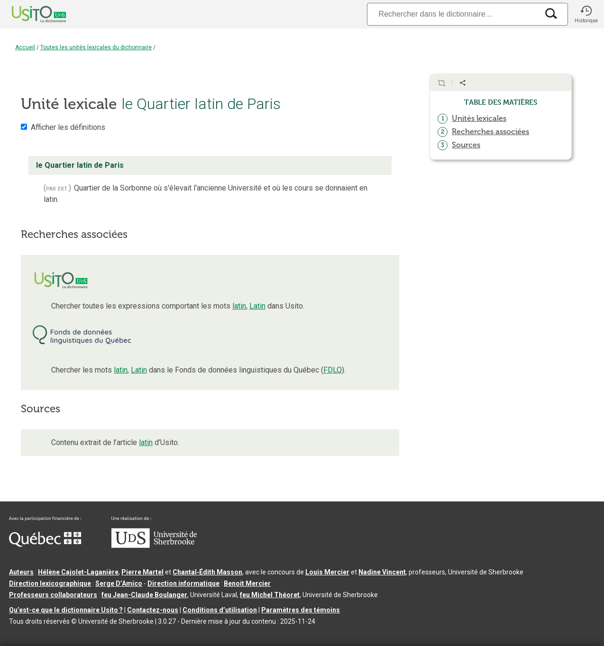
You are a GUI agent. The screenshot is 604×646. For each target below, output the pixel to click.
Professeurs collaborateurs (53, 595)
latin (239, 305)
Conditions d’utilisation (220, 610)
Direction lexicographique (50, 583)
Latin (257, 305)
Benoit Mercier (247, 583)
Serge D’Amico (118, 583)
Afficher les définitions (68, 127)
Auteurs (21, 572)
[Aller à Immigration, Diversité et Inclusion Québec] (45, 544)
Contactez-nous (152, 610)
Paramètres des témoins (300, 610)
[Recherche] (452, 14)
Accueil (25, 47)
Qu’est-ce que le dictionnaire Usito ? (66, 610)
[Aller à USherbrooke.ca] (154, 545)
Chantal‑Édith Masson (207, 572)
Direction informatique (183, 583)
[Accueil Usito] (28, 14)
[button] (586, 14)
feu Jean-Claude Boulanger (144, 595)
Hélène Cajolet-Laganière (78, 572)
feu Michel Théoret (270, 595)
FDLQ (332, 369)
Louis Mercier (327, 572)
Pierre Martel (142, 572)
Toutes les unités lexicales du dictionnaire (96, 47)
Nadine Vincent (382, 572)
